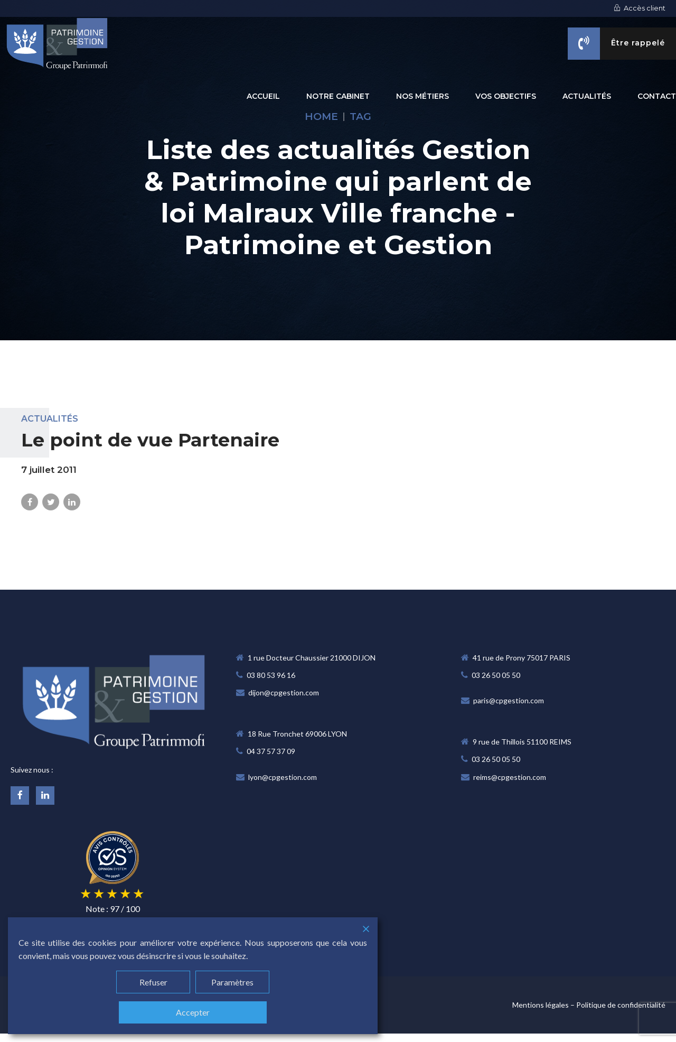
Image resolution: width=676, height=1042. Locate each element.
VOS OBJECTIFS (505, 96)
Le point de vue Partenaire (150, 449)
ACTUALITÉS (586, 96)
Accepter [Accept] (193, 1012)
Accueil (263, 96)
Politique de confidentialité (620, 1004)
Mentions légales (540, 1004)
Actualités (49, 428)
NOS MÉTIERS (422, 96)
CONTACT (656, 96)
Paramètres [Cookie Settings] (232, 982)
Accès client (639, 8)
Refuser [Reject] (153, 982)
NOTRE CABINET (338, 96)
